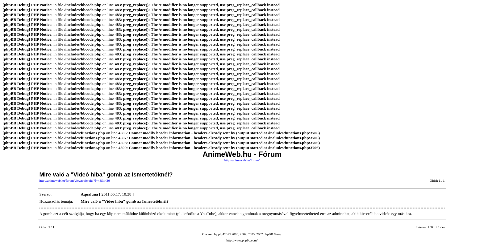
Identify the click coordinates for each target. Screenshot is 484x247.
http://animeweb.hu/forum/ (242, 160)
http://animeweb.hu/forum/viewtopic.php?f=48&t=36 (74, 180)
